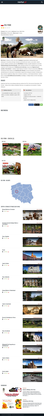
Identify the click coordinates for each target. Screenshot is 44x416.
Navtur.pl (9, 414)
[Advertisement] (22, 13)
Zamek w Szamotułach (6, 304)
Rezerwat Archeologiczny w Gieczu (9, 317)
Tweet (37, 104)
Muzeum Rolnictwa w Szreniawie (8, 209)
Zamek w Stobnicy (5, 358)
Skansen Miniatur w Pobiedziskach (8, 290)
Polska (23, 31)
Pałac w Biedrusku (5, 277)
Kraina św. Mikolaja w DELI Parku (29, 389)
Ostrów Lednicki (5, 371)
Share (31, 104)
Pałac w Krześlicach (6, 331)
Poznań (3, 250)
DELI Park (3, 141)
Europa (17, 31)
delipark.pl (11, 34)
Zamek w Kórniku (5, 263)
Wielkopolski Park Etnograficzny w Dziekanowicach (8, 345)
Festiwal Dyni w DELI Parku (28, 401)
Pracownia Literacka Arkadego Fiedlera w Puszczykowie (10, 223)
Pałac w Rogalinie (5, 236)
